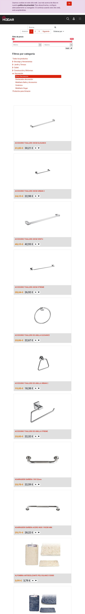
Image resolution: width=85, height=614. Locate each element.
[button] (59, 31)
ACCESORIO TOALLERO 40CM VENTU (29, 239)
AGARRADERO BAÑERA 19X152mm (28, 479)
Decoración (19, 73)
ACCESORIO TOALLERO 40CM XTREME (29, 287)
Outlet (16, 67)
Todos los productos (20, 59)
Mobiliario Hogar (21, 88)
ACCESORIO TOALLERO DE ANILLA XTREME (31, 431)
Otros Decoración (21, 76)
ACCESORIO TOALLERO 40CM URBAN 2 (30, 191)
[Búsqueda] (55, 27)
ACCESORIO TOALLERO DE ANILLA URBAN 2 (31, 383)
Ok (69, 3)
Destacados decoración (24, 79)
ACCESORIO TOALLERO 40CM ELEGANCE (30, 143)
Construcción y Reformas (23, 70)
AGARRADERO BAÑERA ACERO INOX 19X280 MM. (33, 527)
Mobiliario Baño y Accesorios (26, 82)
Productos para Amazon (21, 91)
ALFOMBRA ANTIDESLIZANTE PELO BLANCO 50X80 (34, 575)
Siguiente (45, 31)
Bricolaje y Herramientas (23, 62)
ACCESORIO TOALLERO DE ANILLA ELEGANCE (32, 335)
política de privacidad (26, 5)
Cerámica (18, 85)
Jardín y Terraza (20, 65)
